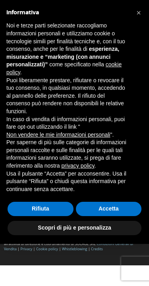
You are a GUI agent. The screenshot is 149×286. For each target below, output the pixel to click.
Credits (97, 248)
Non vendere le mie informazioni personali (58, 134)
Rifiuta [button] (40, 208)
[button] (138, 12)
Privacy (27, 248)
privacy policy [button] (78, 165)
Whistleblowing (75, 248)
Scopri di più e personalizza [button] (74, 227)
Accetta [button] (109, 208)
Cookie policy (47, 248)
